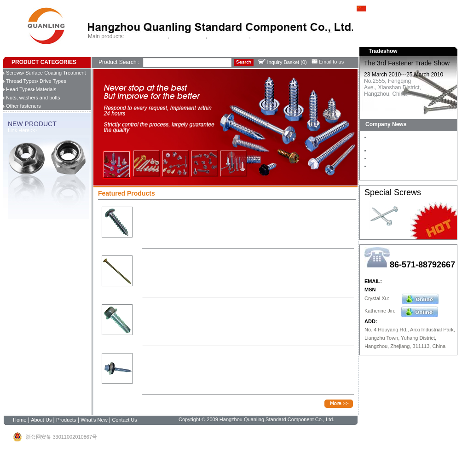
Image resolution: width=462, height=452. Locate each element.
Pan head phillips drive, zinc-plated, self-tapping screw (208, 209)
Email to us (328, 61)
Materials (45, 89)
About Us (115, 53)
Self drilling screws (146, 36)
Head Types (18, 89)
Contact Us (185, 53)
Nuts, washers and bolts (31, 97)
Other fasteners (22, 106)
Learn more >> (380, 100)
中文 (367, 8)
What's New (159, 53)
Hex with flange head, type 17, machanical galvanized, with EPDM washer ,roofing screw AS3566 (246, 358)
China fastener (268, 36)
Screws (13, 72)
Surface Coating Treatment (54, 72)
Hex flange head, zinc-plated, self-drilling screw (200, 307)
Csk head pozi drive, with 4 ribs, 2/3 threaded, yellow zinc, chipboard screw (231, 258)
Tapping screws (188, 36)
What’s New (94, 420)
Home (98, 53)
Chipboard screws (228, 36)
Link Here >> (22, 130)
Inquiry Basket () (282, 62)
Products (136, 53)
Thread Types (20, 81)
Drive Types (51, 81)
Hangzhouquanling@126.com (416, 281)
